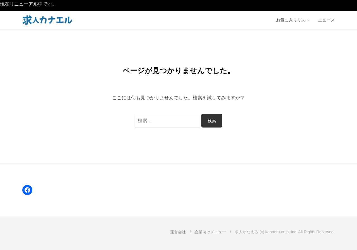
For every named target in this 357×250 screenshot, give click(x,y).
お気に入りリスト (293, 20)
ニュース (326, 20)
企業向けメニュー (210, 232)
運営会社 (178, 232)
